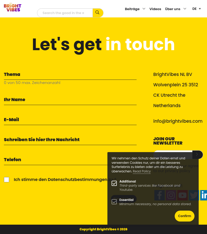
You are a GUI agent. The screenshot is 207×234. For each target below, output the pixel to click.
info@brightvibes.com (178, 121)
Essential (126, 200)
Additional (127, 181)
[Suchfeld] (65, 12)
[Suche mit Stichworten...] (98, 12)
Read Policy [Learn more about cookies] (142, 171)
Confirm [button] (184, 216)
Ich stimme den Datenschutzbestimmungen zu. (64, 180)
